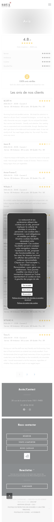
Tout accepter (27, 285)
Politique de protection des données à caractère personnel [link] (27, 299)
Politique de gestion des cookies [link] (27, 303)
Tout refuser (27, 290)
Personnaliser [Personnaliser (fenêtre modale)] (27, 294)
